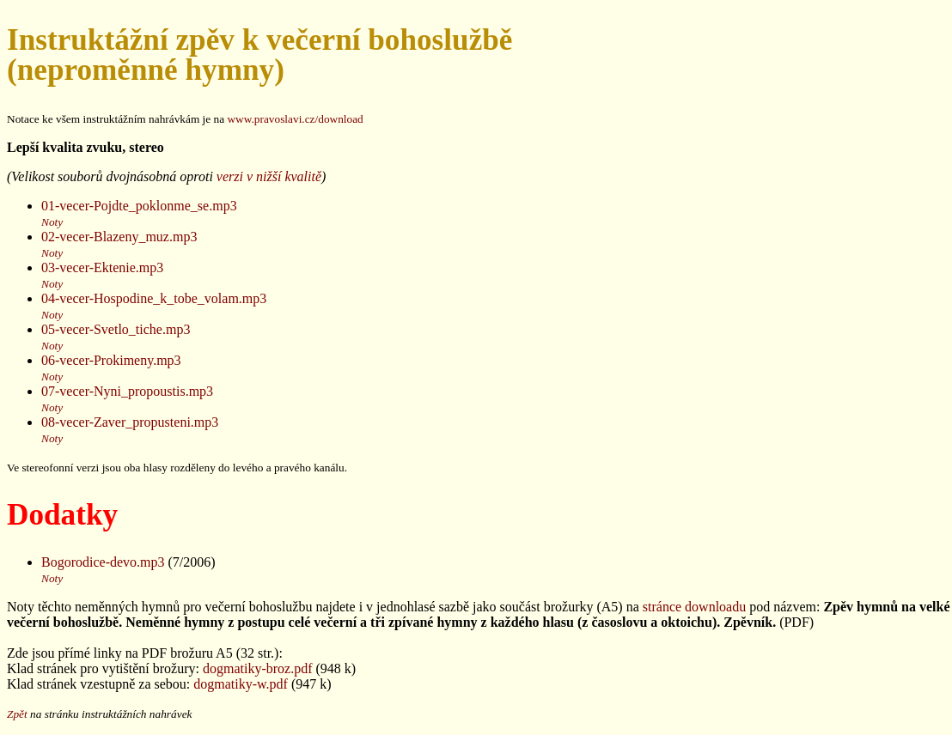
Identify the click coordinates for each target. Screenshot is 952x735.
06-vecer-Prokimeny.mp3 (111, 360)
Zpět (17, 714)
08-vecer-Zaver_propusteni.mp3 (129, 422)
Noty (52, 222)
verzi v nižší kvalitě (269, 176)
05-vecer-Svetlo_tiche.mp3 (115, 329)
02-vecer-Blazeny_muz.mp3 (119, 236)
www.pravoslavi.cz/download (295, 118)
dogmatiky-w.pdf (240, 684)
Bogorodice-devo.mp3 (103, 562)
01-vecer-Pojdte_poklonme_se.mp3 (139, 205)
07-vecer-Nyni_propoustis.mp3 (127, 391)
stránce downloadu (694, 606)
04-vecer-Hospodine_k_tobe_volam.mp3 (153, 298)
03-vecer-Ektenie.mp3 (102, 267)
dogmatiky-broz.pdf (258, 668)
